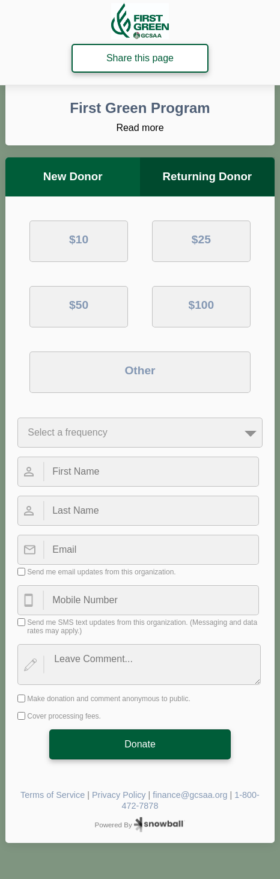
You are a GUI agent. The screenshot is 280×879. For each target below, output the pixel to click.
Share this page (140, 58)
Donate (140, 744)
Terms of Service (52, 795)
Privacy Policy (119, 795)
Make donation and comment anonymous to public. (108, 699)
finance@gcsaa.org (190, 795)
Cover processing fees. (64, 716)
